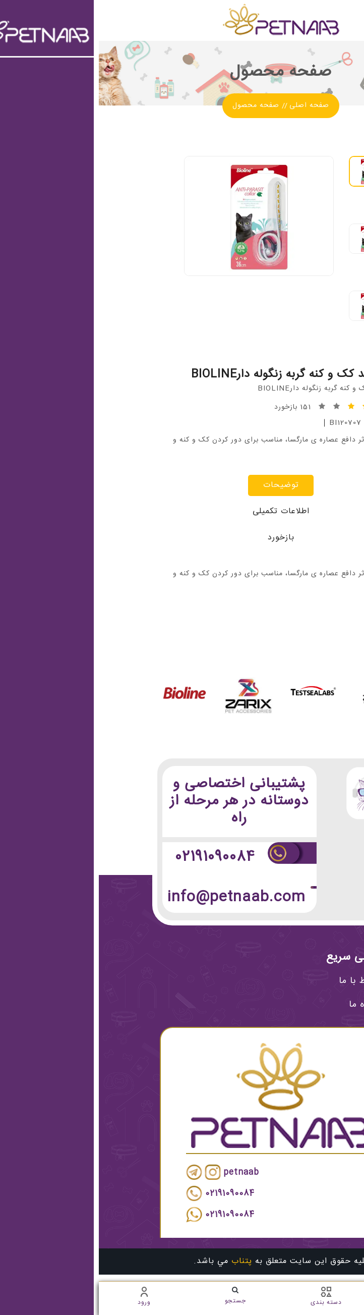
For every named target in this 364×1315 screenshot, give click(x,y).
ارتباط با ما (268, 981)
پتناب (143, 1261)
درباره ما (273, 1004)
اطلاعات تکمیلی (182, 511)
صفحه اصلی (210, 105)
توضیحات (182, 485)
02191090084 (116, 857)
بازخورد (182, 537)
